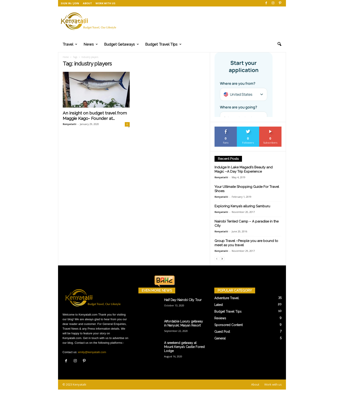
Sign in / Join (70, 3)
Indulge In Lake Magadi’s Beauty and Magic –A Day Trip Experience (244, 169)
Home (66, 57)
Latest (218, 305)
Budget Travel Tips (163, 44)
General (220, 338)
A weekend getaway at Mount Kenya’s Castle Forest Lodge (184, 347)
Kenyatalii (69, 124)
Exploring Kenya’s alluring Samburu (242, 206)
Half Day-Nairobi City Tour (183, 300)
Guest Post (222, 332)
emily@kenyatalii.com (92, 352)
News (90, 44)
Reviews (220, 318)
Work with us (105, 3)
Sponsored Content (228, 325)
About (87, 3)
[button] (279, 44)
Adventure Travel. (226, 298)
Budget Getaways (121, 44)
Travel (70, 44)
